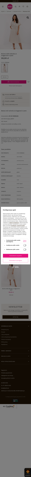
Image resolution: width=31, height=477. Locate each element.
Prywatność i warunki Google (18, 225)
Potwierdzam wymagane (15, 260)
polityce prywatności (14, 222)
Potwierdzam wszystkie (15, 255)
